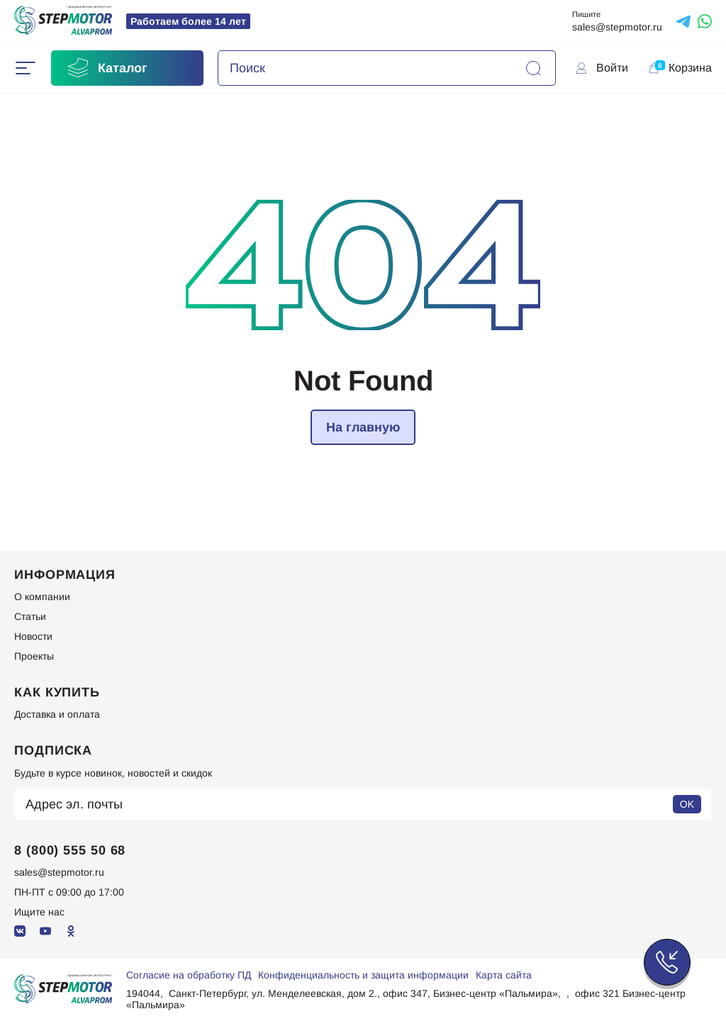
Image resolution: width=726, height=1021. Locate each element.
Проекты (34, 656)
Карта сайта (504, 975)
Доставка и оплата (57, 714)
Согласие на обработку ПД (188, 975)
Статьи (30, 616)
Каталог (106, 68)
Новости (33, 636)
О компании (42, 596)
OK (687, 804)
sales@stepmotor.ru (617, 27)
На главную (363, 427)
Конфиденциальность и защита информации (363, 975)
